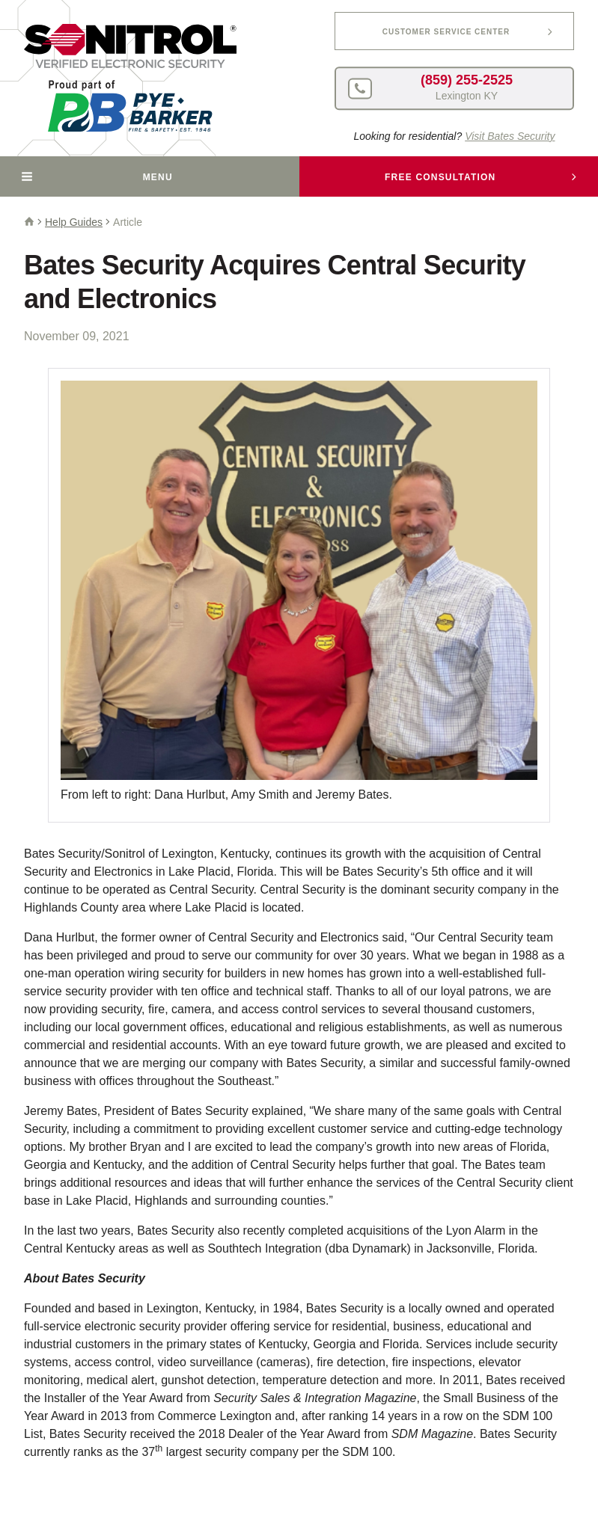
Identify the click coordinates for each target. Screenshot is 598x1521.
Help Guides (74, 222)
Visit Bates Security (510, 136)
